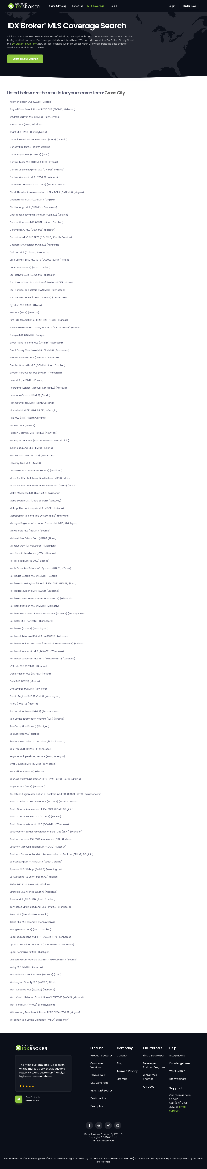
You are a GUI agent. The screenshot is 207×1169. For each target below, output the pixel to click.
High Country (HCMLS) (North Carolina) (32, 402)
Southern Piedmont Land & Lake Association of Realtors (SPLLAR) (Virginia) (51, 854)
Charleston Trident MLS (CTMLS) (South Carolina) (38, 184)
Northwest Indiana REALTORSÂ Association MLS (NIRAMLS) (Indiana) (47, 643)
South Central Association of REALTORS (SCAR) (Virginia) (41, 809)
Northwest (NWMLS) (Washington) (29, 628)
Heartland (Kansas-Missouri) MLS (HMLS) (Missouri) (38, 387)
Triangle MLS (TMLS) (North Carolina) (30, 929)
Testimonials (98, 1098)
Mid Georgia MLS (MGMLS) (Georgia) (30, 530)
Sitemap (122, 1079)
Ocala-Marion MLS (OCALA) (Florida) (30, 673)
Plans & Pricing (57, 6)
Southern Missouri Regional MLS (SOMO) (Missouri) (38, 846)
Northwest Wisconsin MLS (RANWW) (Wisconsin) (37, 651)
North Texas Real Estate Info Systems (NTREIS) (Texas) (40, 568)
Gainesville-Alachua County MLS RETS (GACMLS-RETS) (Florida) (45, 327)
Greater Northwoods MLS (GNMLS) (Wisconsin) (36, 372)
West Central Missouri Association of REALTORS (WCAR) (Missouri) (47, 997)
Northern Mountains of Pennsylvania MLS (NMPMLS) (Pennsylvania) (47, 613)
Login (172, 6)
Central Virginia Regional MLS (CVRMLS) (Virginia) (37, 169)
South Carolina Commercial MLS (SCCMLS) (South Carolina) (44, 801)
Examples (96, 1106)
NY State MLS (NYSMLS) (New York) (29, 666)
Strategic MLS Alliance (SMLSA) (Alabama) (33, 891)
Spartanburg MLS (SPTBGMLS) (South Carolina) (36, 861)
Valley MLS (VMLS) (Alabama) (26, 967)
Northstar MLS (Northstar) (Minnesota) (31, 621)
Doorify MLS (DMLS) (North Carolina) (30, 267)
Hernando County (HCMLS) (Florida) (30, 395)
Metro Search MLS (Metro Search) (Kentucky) (35, 500)
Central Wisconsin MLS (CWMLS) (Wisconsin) (35, 177)
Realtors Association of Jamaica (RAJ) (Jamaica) (37, 741)
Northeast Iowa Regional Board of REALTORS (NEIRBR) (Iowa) (43, 583)
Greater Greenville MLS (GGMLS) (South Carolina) (37, 365)
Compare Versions (96, 1065)
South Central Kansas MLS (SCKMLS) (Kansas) (35, 816)
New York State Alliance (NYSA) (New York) (34, 553)
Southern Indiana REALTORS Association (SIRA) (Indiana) (41, 839)
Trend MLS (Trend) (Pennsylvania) (29, 914)
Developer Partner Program (154, 1065)
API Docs (148, 1087)
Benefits (77, 6)
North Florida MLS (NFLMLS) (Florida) (29, 560)
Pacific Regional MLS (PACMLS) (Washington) (35, 696)
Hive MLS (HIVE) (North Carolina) (28, 417)
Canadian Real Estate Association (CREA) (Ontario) (38, 139)
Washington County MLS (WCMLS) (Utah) (33, 982)
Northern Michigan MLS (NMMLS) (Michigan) (34, 606)
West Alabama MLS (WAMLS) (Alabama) (32, 989)
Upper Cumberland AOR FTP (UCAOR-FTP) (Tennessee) (41, 937)
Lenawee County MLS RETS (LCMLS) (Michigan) (36, 470)
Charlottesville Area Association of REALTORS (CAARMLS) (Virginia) (47, 192)
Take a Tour (97, 1075)
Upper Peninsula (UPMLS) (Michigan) (30, 952)
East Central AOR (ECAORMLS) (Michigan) (33, 275)
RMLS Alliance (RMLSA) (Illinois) (27, 771)
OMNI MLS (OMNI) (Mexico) (25, 681)
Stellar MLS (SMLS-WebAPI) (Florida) (30, 884)
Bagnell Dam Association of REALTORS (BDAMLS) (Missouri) (42, 109)
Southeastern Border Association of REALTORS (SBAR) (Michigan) (46, 831)
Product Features (101, 1055)
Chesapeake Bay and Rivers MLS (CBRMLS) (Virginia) (39, 214)
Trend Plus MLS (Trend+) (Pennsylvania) (32, 922)
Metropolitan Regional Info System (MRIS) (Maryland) (40, 515)
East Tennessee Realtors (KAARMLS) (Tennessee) (37, 290)
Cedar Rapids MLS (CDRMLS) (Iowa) (29, 154)
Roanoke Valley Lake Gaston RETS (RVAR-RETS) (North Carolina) (45, 779)
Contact (122, 1055)
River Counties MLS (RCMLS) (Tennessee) (33, 763)
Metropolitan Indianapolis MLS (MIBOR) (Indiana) (37, 508)
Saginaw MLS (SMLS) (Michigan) (27, 786)
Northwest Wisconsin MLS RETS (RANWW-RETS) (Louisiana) (42, 658)
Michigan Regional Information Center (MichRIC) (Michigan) (44, 523)
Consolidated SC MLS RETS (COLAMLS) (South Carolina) (41, 237)
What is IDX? (177, 1071)
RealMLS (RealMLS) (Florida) (25, 733)
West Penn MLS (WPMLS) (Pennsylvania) (32, 1004)
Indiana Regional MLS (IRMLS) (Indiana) (31, 448)
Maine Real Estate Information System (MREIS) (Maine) (41, 478)
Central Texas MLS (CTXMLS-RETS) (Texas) (34, 162)
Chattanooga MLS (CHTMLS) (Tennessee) (33, 207)
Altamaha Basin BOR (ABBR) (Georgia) (31, 101)
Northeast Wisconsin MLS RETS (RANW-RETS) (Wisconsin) (42, 598)
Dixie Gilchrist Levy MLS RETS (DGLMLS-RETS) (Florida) (39, 259)
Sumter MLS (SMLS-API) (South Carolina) (32, 899)
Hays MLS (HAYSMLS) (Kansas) (27, 380)
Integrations (177, 1055)
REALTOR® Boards (101, 1090)
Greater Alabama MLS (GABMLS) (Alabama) (34, 357)
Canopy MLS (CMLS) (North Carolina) (30, 147)
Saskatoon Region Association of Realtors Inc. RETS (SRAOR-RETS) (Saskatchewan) (56, 794)
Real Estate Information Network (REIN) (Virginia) (37, 718)
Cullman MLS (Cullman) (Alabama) (30, 252)
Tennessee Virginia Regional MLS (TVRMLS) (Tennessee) (41, 907)
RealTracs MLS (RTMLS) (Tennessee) (30, 749)
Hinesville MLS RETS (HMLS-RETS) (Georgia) (33, 410)
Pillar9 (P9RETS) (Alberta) (24, 703)
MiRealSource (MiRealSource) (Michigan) (33, 545)
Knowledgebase (179, 1063)
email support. (177, 1109)
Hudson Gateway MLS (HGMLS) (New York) (33, 432)
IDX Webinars (177, 1079)
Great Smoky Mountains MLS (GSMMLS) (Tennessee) (39, 350)
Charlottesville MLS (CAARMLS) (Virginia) (32, 199)
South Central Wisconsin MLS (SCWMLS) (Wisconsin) (39, 824)
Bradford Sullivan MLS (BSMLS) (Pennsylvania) (35, 117)
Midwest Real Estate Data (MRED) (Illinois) (33, 538)
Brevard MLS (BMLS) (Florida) (26, 124)
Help (112, 6)
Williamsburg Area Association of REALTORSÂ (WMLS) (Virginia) (45, 1012)
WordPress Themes (150, 1077)
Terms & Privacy (127, 1071)
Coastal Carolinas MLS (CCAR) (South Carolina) (36, 222)
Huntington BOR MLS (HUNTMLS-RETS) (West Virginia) (39, 440)
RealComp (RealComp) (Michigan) (29, 726)
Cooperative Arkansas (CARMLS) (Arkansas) (34, 244)
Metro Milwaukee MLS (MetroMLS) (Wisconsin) (35, 493)
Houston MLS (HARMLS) (22, 425)
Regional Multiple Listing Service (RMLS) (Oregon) (37, 756)
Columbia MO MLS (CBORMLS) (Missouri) (32, 229)
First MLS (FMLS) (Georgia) (24, 312)
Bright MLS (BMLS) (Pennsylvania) (28, 132)
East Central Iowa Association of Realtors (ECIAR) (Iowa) (41, 282)
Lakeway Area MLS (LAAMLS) (25, 463)
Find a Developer (153, 1055)
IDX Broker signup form (24, 43)
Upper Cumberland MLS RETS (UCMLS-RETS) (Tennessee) (42, 944)
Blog (119, 1063)
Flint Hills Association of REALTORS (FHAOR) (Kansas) (39, 320)
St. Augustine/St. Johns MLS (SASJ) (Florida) (34, 876)
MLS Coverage (95, 6)
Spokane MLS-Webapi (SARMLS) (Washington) (36, 869)
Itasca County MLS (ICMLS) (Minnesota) (32, 455)
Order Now (189, 6)
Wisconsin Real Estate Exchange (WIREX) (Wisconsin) (40, 1019)
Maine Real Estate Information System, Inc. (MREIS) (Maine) (43, 485)
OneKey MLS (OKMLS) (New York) (28, 688)
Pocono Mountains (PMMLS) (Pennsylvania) (34, 711)
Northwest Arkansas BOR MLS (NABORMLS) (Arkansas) (39, 636)
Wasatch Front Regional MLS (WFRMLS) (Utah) (35, 974)
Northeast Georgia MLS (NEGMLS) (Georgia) (34, 576)
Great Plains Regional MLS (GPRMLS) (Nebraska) (36, 342)
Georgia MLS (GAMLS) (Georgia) (28, 335)
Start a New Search (25, 59)
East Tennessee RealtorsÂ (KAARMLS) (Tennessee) (38, 297)
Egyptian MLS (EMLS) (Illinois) (26, 305)
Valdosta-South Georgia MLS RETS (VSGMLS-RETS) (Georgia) (44, 959)
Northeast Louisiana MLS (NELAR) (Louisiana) (34, 590)
